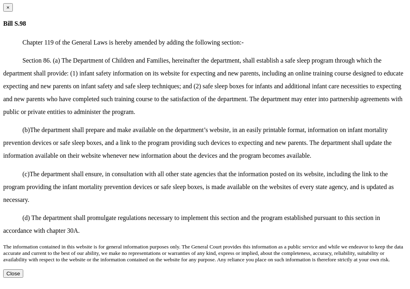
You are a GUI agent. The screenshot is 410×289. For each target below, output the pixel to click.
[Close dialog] (8, 7)
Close (13, 274)
